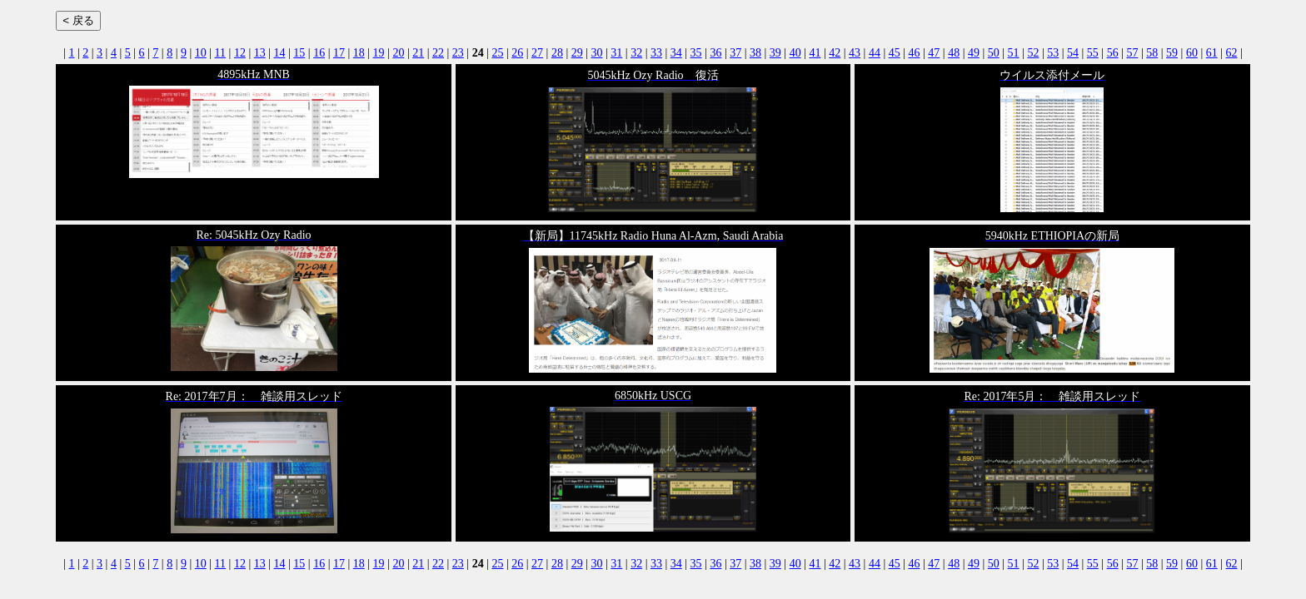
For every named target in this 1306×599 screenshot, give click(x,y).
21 (418, 53)
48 (954, 53)
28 (557, 53)
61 (1212, 53)
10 (201, 53)
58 (1152, 53)
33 (656, 53)
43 (854, 53)
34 (676, 53)
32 (636, 53)
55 (1093, 53)
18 (359, 53)
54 (1073, 53)
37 (735, 53)
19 (379, 53)
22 (438, 53)
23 (458, 53)
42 (834, 53)
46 (914, 53)
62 (1232, 53)
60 (1192, 53)
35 (696, 53)
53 (1053, 53)
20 (398, 53)
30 (597, 53)
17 (339, 53)
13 (260, 53)
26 (517, 53)
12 (240, 53)
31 (616, 53)
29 (577, 53)
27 (537, 53)
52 (1033, 53)
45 (894, 53)
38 (755, 53)
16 (319, 53)
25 (497, 53)
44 (874, 53)
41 (814, 53)
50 (993, 53)
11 (220, 53)
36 (715, 53)
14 (280, 53)
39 (775, 53)
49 (974, 53)
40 (795, 53)
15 (299, 53)
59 (1172, 53)
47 (934, 53)
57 (1132, 53)
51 (1013, 53)
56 (1113, 53)
